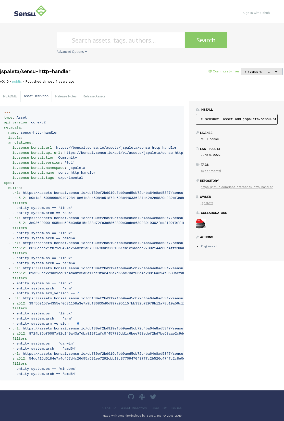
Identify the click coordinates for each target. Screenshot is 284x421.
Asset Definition (36, 96)
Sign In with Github (256, 13)
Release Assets (94, 96)
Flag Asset (209, 246)
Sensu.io (109, 408)
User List (159, 408)
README (10, 96)
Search (206, 40)
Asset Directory (134, 408)
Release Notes (66, 96)
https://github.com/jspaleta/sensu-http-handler (237, 187)
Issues (176, 408)
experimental (211, 171)
